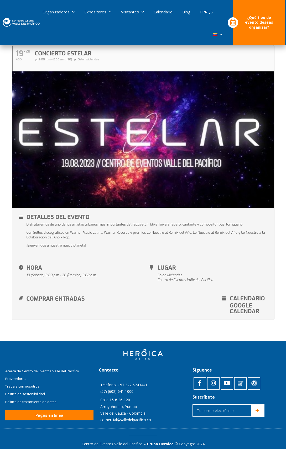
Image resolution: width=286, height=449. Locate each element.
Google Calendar (221, 298)
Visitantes (132, 12)
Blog (186, 11)
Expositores (97, 12)
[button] (49, 405)
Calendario (163, 11)
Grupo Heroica (160, 432)
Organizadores (59, 12)
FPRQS (206, 11)
